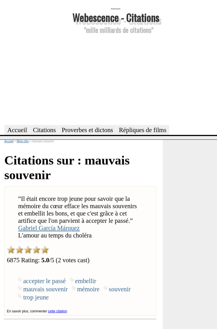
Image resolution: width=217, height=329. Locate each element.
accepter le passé (44, 280)
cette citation (57, 311)
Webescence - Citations (115, 17)
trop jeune (36, 297)
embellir (85, 280)
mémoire (88, 289)
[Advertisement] (115, 78)
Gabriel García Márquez (49, 228)
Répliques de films (142, 130)
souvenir (120, 289)
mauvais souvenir (45, 289)
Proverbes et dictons (87, 130)
